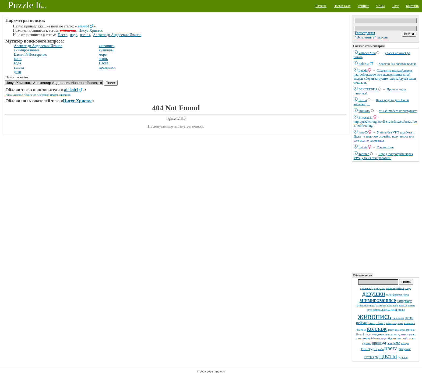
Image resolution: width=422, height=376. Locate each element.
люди (408, 288)
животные (409, 323)
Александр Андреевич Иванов (117, 35)
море (396, 343)
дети (369, 309)
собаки (379, 323)
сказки (373, 334)
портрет (380, 288)
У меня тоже (385, 147)
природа (379, 342)
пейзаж (362, 323)
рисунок (404, 349)
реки (390, 343)
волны (85, 35)
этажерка (381, 305)
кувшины (106, 50)
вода (73, 35)
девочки (393, 329)
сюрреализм (400, 305)
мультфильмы (394, 294)
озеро (401, 329)
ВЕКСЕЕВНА (368, 89)
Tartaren (363, 154)
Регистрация (365, 33)
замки (411, 305)
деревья (402, 357)
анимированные (378, 300)
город (406, 294)
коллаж (376, 328)
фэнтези (361, 329)
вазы (390, 305)
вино (18, 59)
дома (380, 334)
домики (403, 334)
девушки (373, 293)
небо (381, 349)
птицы (405, 343)
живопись (375, 316)
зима (359, 338)
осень (411, 338)
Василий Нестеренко (30, 54)
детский (402, 338)
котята (377, 309)
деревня (410, 329)
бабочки (375, 338)
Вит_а (362, 100)
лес (395, 334)
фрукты (367, 343)
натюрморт (404, 301)
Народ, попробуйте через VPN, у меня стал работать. (383, 156)
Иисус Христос (91, 31)
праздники (107, 67)
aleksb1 (84, 26)
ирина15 (364, 111)
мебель (400, 288)
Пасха (62, 35)
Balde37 (363, 64)
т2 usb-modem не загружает (398, 111)
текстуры (369, 348)
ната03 (363, 132)
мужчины (362, 305)
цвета (391, 348)
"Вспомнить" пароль (371, 37)
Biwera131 (365, 118)
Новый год (362, 334)
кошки (409, 318)
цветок (389, 334)
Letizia (362, 70)
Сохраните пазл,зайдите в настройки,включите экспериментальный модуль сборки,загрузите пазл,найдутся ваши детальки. (385, 77)
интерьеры (371, 357)
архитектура (367, 288)
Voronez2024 (367, 53)
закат (371, 323)
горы (366, 338)
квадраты (397, 323)
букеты (392, 338)
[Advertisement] (385, 217)
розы (412, 334)
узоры (384, 338)
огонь (103, 59)
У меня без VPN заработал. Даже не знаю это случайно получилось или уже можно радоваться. (384, 136)
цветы (388, 356)
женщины (389, 309)
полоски (391, 288)
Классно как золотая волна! (397, 64)
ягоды (401, 309)
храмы (388, 323)
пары (372, 305)
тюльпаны (398, 318)
